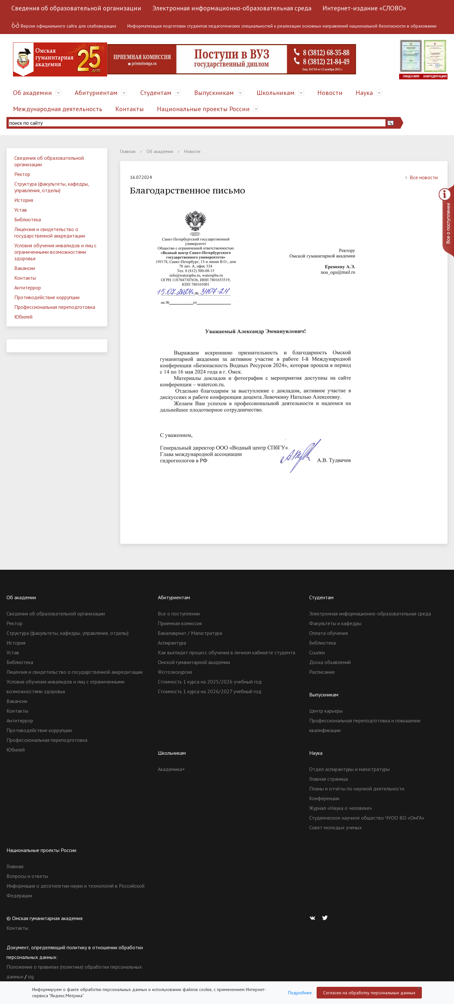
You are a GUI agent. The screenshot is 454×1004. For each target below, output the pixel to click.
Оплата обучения (328, 633)
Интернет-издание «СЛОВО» (364, 8)
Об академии (32, 92)
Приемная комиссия (180, 623)
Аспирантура (172, 642)
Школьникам (276, 92)
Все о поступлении (179, 613)
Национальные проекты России (203, 109)
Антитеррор (27, 287)
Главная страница (328, 779)
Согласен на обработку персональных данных (369, 993)
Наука (364, 92)
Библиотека (27, 219)
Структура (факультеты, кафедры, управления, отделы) (51, 187)
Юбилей (23, 316)
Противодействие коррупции (47, 297)
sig (31, 976)
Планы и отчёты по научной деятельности (356, 788)
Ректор (22, 174)
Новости (330, 92)
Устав (20, 209)
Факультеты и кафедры (335, 623)
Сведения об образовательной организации (76, 8)
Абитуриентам (96, 92)
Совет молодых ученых (335, 827)
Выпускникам (214, 92)
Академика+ (171, 769)
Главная (127, 151)
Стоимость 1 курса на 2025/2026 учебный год (210, 681)
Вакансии (24, 268)
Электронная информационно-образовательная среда (231, 8)
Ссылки (317, 652)
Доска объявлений (330, 662)
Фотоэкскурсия (175, 672)
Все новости (420, 177)
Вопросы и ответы (27, 876)
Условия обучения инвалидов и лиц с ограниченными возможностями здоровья (55, 252)
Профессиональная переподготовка (54, 307)
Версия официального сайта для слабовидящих (63, 25)
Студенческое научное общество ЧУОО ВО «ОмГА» (366, 817)
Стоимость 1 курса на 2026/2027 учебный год (209, 691)
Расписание (322, 672)
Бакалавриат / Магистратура (190, 633)
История (23, 200)
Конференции (324, 798)
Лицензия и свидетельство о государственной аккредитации (49, 232)
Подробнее (300, 993)
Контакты (129, 109)
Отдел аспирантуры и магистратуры (349, 769)
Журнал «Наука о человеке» (340, 808)
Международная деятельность (57, 109)
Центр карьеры (326, 710)
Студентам (155, 92)
